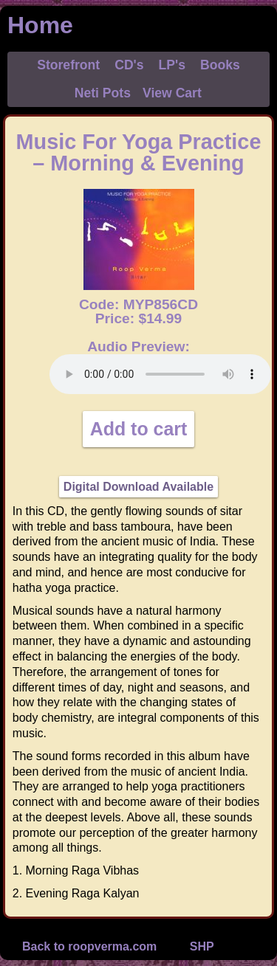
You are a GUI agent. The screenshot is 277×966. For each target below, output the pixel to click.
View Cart (172, 93)
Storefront (68, 65)
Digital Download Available (138, 486)
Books (220, 65)
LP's (172, 65)
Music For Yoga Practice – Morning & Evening (138, 152)
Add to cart (139, 428)
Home (40, 25)
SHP (202, 946)
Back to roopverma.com (89, 946)
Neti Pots (103, 93)
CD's (128, 65)
